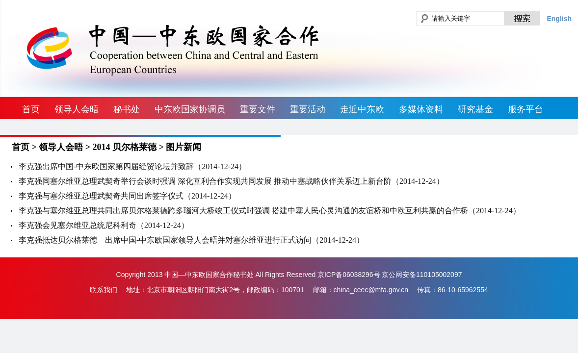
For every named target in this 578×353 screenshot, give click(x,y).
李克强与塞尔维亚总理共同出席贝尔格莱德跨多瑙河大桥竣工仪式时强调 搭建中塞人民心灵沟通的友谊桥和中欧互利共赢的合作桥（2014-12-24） (270, 210)
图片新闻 (183, 147)
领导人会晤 (76, 109)
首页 (31, 109)
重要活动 (307, 109)
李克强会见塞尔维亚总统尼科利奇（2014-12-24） (104, 225)
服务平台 (525, 109)
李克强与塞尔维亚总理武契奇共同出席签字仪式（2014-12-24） (127, 196)
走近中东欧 (362, 109)
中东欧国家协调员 (190, 109)
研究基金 (475, 109)
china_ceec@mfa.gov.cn (371, 290)
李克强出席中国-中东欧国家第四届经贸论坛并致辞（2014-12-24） (132, 166)
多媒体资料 (421, 109)
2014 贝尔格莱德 (125, 147)
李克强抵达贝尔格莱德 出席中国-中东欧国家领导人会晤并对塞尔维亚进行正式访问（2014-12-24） (191, 240)
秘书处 (126, 109)
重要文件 (257, 109)
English (559, 19)
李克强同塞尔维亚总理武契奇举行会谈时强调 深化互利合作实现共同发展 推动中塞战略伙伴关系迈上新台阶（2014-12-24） (231, 181)
